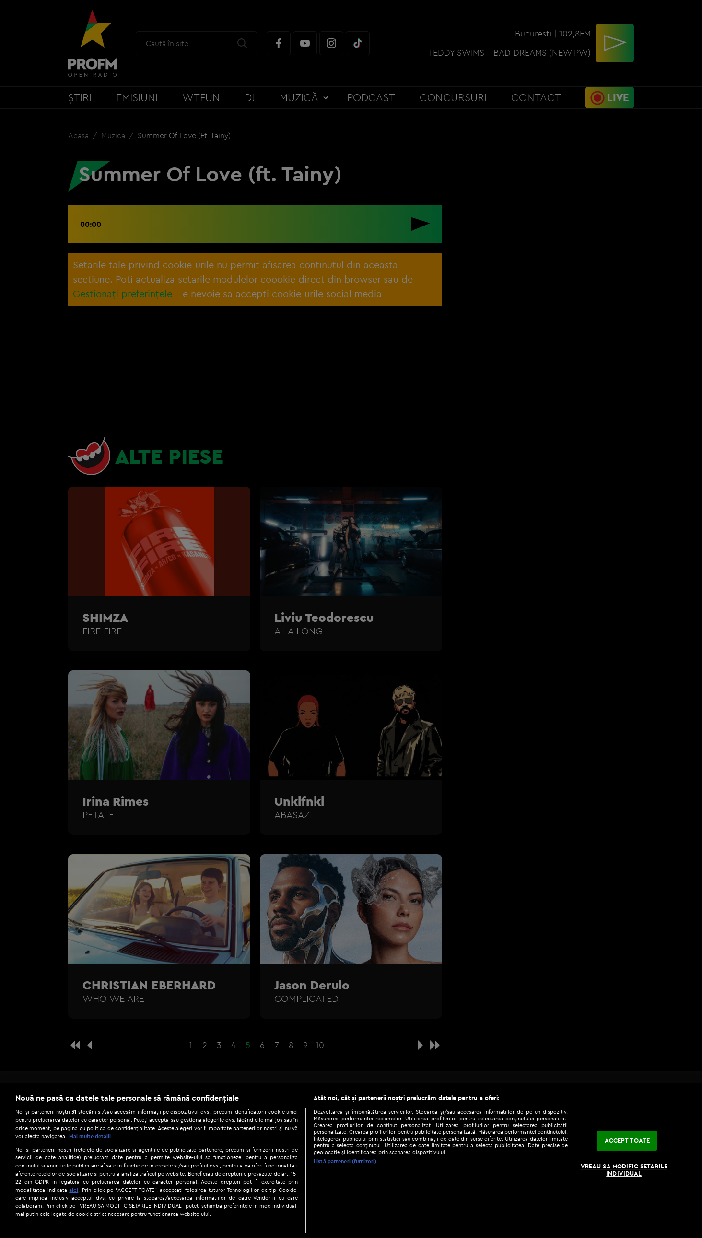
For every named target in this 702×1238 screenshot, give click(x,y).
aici (73, 1189)
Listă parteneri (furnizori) (345, 1161)
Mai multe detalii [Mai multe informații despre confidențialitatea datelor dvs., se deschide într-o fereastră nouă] (90, 1136)
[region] (351, 1160)
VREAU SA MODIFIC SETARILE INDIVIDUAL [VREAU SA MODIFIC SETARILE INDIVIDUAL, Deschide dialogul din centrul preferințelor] (624, 1170)
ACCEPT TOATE (627, 1140)
